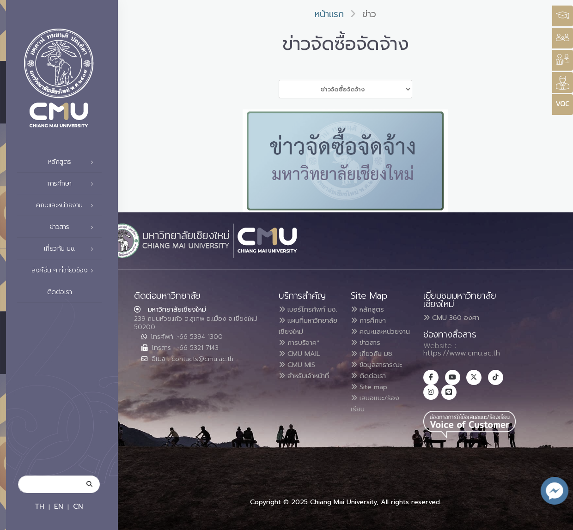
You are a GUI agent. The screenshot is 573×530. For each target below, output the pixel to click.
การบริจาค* (302, 364)
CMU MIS (299, 386)
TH (39, 506)
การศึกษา (72, 184)
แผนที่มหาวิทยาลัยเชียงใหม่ (298, 342)
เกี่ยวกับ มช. (71, 249)
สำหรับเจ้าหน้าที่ (308, 398)
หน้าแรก (329, 14)
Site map (372, 398)
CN (78, 506)
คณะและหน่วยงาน (67, 205)
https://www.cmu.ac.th (461, 353)
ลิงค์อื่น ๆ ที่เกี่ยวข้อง (64, 270)
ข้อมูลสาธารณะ (379, 375)
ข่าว (369, 14)
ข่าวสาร (74, 227)
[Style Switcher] (562, 38)
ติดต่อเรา (72, 292)
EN (58, 506)
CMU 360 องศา (451, 318)
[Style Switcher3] (562, 16)
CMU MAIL (302, 375)
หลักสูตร (73, 162)
